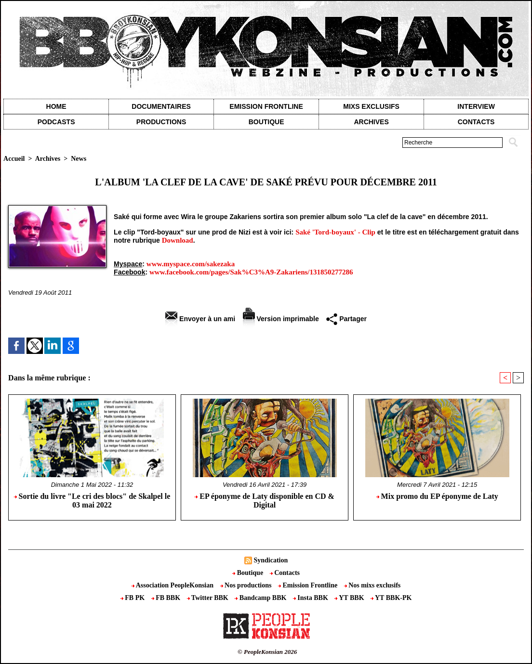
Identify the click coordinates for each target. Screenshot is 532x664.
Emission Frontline (266, 106)
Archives (371, 122)
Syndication (270, 560)
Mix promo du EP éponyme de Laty (437, 496)
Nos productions (246, 585)
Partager (346, 319)
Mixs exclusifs (371, 106)
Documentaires (161, 106)
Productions (161, 122)
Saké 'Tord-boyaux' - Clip (335, 232)
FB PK (133, 597)
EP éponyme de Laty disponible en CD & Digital (264, 500)
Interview (476, 106)
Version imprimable (281, 319)
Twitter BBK (208, 597)
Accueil (14, 158)
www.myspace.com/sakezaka (190, 264)
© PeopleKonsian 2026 (267, 651)
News (78, 158)
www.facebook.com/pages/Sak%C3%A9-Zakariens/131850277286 (251, 272)
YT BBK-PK (391, 597)
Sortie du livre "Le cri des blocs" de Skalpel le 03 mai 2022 (92, 500)
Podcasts (56, 122)
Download (177, 240)
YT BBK (350, 597)
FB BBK (166, 597)
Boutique (266, 122)
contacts (476, 122)
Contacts (285, 572)
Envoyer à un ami (200, 319)
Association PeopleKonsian (173, 585)
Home (56, 106)
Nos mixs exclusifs (372, 585)
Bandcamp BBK (261, 597)
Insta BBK (311, 597)
